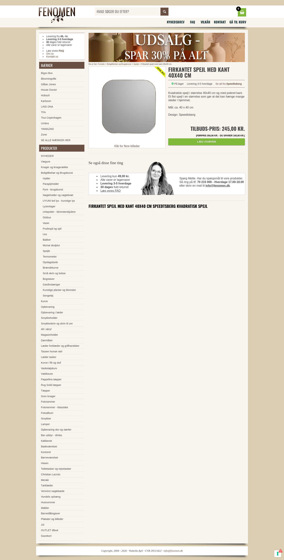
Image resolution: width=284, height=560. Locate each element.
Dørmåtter (47, 340)
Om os (50, 53)
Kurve (44, 301)
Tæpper (45, 390)
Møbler (45, 508)
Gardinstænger (51, 284)
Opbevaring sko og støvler (56, 429)
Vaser (46, 223)
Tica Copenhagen (51, 117)
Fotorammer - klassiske (54, 407)
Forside (101, 64)
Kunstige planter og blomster (59, 290)
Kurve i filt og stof (51, 362)
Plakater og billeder (52, 519)
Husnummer (48, 502)
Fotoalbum (47, 412)
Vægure (45, 161)
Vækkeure (47, 373)
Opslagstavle (50, 262)
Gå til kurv (237, 22)
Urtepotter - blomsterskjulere (59, 211)
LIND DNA (47, 106)
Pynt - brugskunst (53, 189)
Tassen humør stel (51, 351)
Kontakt (220, 22)
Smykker (46, 418)
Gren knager (48, 396)
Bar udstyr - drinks (51, 435)
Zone (44, 134)
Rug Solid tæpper (51, 385)
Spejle (136, 64)
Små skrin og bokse (54, 273)
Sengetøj (48, 295)
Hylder (46, 178)
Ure (45, 234)
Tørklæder (47, 485)
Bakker (47, 239)
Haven (45, 463)
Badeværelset (49, 446)
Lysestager (49, 206)
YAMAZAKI (47, 128)
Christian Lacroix (50, 474)
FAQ (192, 22)
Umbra (45, 123)
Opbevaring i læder (52, 312)
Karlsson (46, 101)
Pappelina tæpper (51, 379)
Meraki (45, 480)
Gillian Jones (48, 84)
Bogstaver (49, 278)
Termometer (50, 256)
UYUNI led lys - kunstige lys (59, 200)
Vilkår (205, 22)
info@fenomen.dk (217, 185)
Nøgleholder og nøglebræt (58, 195)
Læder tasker (48, 357)
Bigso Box (47, 73)
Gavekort (46, 535)
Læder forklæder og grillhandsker (60, 345)
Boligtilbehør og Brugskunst (119, 64)
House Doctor (49, 89)
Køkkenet (46, 440)
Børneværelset (49, 457)
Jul (42, 524)
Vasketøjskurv (49, 368)
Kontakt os (52, 56)
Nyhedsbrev (175, 22)
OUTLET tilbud (49, 530)
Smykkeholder (49, 317)
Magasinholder (49, 334)
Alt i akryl (46, 329)
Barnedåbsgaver (50, 513)
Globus (47, 217)
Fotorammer (48, 401)
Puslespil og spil (52, 228)
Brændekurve (50, 267)
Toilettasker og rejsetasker (56, 468)
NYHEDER (47, 156)
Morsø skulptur (51, 245)
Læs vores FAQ (111, 190)
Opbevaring (47, 306)
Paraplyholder (51, 183)
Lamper (45, 424)
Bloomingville (48, 78)
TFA (43, 112)
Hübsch (45, 95)
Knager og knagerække (54, 167)
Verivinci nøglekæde (52, 491)
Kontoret (46, 452)
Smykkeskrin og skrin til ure (57, 323)
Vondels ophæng (50, 496)
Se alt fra (229, 83)
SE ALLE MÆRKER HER (55, 140)
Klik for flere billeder (127, 146)
